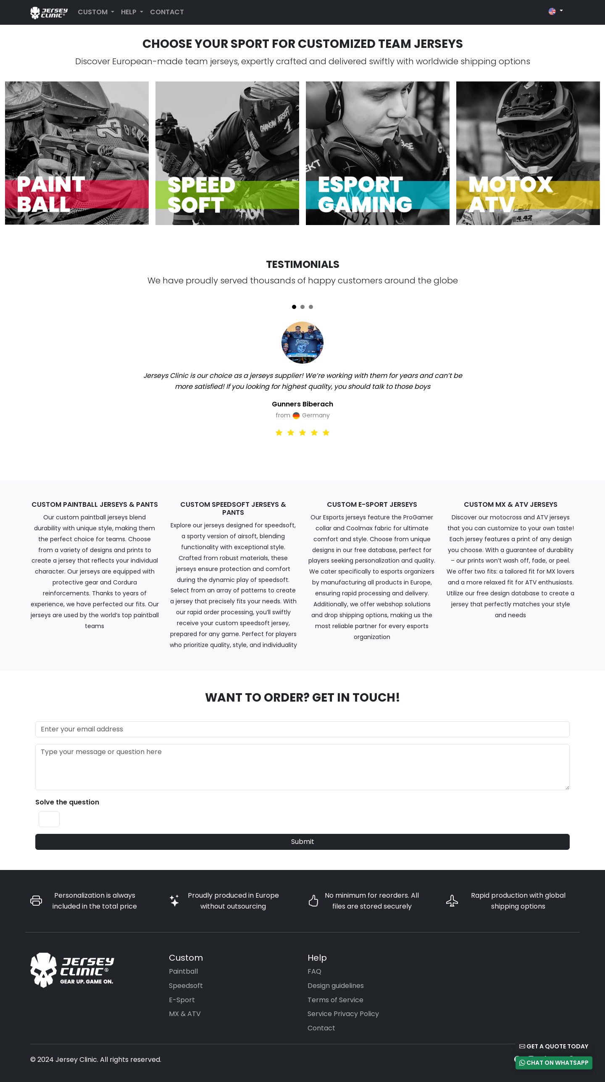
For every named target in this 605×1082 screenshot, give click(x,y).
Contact (167, 12)
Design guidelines (336, 985)
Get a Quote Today (553, 1046)
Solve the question (67, 802)
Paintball (183, 971)
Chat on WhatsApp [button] (554, 1062)
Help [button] (129, 12)
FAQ (314, 971)
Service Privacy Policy (343, 1014)
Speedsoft (186, 985)
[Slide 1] (294, 307)
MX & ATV (185, 1014)
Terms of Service (335, 1000)
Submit (302, 841)
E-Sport (182, 1000)
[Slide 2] (302, 307)
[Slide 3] (311, 307)
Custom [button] (93, 12)
